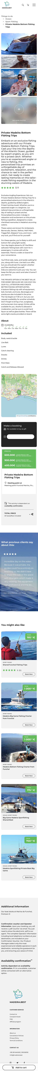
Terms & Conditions (16, 1040)
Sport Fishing (11, 21)
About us (13, 1033)
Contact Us (13, 1014)
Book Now (29, 674)
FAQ (11, 1019)
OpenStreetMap (23, 416)
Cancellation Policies (17, 1035)
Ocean (8, 19)
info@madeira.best (16, 1055)
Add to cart (19, 1067)
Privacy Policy (14, 1038)
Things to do (7, 16)
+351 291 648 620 (15, 1052)
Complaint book (15, 1016)
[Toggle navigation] (34, 5)
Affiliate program (15, 1022)
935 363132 (25, 1052)
